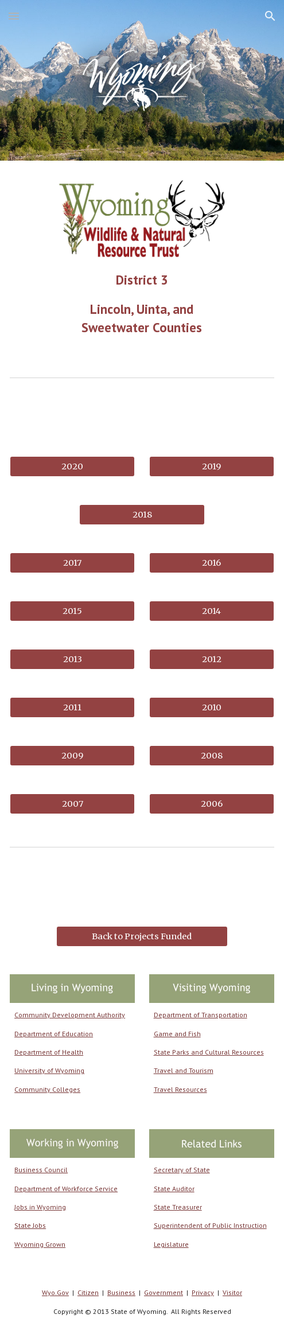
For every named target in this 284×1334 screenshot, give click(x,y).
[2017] (72, 563)
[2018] (142, 514)
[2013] (72, 659)
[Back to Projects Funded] (142, 936)
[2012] (212, 659)
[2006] (212, 804)
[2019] (212, 466)
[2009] (72, 755)
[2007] (72, 804)
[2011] (72, 707)
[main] (142, 304)
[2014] (212, 611)
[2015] (72, 611)
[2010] (212, 707)
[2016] (212, 563)
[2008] (212, 755)
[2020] (72, 466)
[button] (14, 16)
